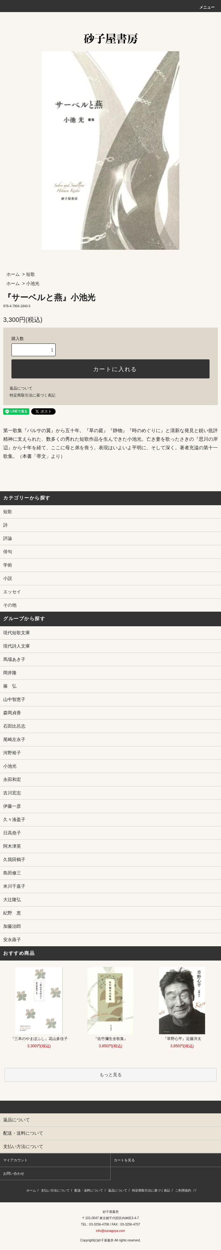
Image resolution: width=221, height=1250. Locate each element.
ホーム (13, 274)
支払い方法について (55, 1190)
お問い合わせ (13, 1173)
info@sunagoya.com (110, 1231)
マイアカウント (15, 1160)
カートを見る (124, 1160)
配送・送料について (88, 1190)
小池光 (32, 283)
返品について (21, 388)
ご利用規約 (183, 1190)
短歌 (30, 274)
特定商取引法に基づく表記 (32, 395)
